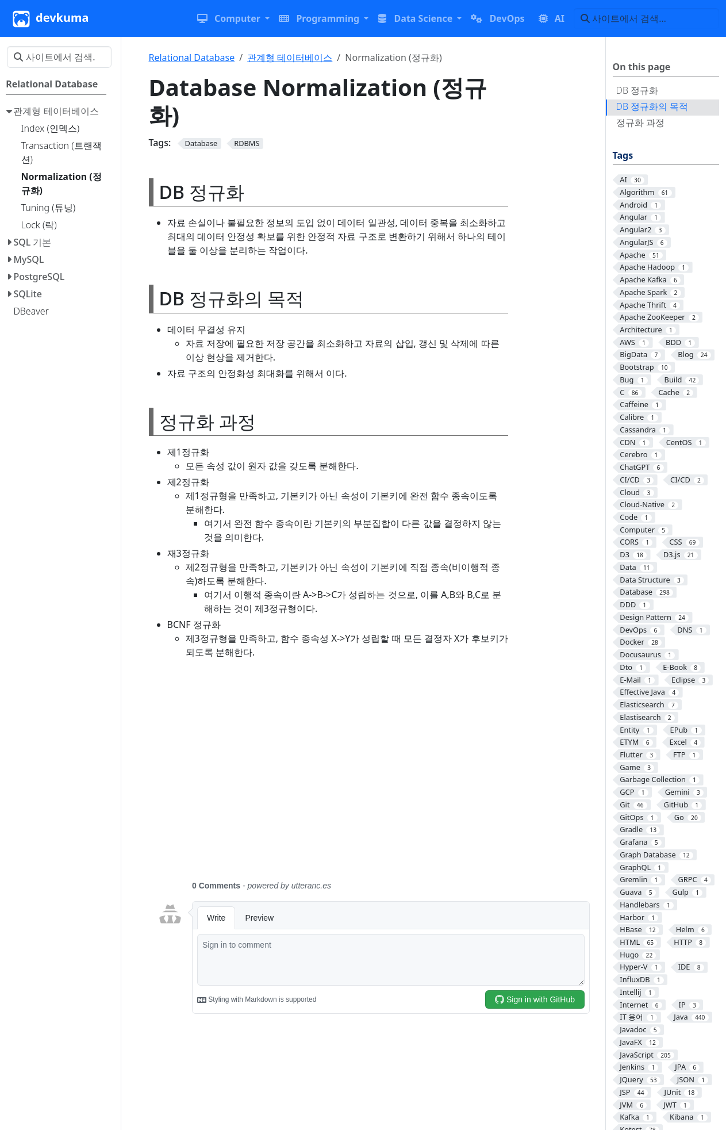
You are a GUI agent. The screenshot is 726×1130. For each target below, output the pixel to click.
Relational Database (192, 57)
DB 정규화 (637, 90)
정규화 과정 (640, 122)
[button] (233, 18)
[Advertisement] (373, 776)
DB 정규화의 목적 (652, 106)
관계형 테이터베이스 (289, 57)
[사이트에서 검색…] (646, 18)
